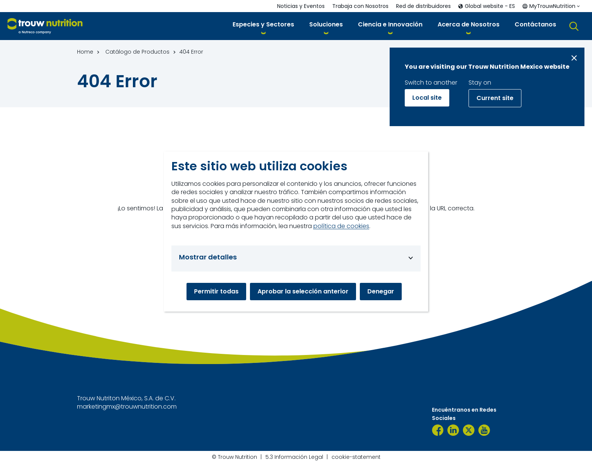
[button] (263, 26)
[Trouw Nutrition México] (438, 430)
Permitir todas (216, 291)
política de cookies (341, 226)
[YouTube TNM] (484, 430)
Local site (427, 97)
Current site (494, 98)
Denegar (380, 291)
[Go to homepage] (45, 26)
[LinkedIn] (453, 430)
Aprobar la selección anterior (302, 291)
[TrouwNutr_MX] (469, 430)
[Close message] (574, 58)
